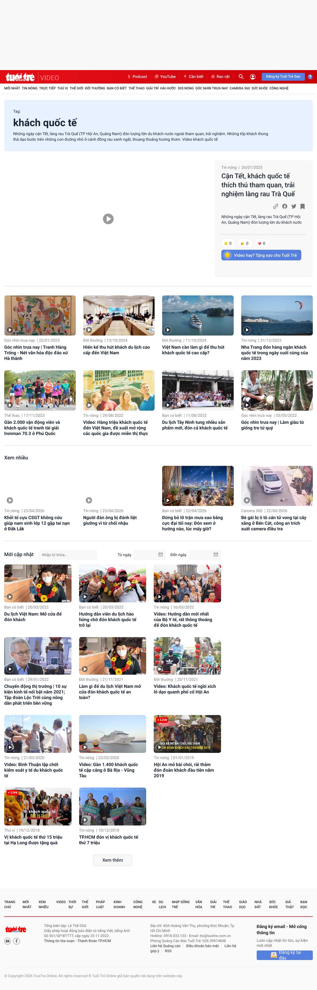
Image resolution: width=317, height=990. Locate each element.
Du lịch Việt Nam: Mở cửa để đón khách (33, 616)
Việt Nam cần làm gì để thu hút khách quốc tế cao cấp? (193, 349)
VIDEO (49, 78)
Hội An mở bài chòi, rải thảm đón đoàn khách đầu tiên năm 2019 (184, 770)
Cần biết (193, 77)
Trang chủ (9, 904)
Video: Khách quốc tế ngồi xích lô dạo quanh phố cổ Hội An (185, 689)
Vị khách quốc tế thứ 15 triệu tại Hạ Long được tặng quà (33, 839)
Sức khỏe (260, 88)
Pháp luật (100, 904)
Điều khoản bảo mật (202, 946)
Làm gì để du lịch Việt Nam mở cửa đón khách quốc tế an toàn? (110, 692)
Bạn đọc (303, 904)
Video (61, 902)
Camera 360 (240, 88)
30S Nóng (186, 88)
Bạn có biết (117, 88)
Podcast (137, 77)
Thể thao (136, 88)
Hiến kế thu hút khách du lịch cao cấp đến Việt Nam (116, 349)
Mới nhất (12, 88)
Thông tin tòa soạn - (60, 941)
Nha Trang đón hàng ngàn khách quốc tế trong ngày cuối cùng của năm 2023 (274, 352)
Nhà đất (257, 904)
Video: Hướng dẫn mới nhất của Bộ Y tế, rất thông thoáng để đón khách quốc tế (183, 619)
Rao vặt (220, 77)
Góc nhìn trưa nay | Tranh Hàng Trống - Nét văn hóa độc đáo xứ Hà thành (36, 352)
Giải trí (152, 88)
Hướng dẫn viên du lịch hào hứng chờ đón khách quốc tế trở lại (107, 619)
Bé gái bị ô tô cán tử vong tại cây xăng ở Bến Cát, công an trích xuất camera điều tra (273, 523)
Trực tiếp (47, 88)
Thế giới (76, 88)
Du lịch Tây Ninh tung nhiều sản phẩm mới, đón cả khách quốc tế (195, 425)
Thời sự (72, 904)
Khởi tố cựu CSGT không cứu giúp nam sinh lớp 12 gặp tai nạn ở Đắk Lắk (37, 523)
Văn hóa (198, 904)
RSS (168, 951)
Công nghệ (278, 88)
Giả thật (289, 904)
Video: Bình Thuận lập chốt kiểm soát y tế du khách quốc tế (33, 770)
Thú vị (62, 88)
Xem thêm (112, 860)
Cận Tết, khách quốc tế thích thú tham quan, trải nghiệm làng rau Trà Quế (258, 185)
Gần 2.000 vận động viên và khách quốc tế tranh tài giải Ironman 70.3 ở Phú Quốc (32, 428)
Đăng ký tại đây (290, 955)
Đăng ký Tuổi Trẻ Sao (283, 77)
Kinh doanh (119, 904)
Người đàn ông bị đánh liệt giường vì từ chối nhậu (110, 520)
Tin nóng (30, 88)
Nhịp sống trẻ (181, 904)
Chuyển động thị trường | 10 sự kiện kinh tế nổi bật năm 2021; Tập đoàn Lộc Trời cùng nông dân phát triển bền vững (35, 695)
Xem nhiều (16, 458)
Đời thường (95, 88)
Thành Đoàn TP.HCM (94, 941)
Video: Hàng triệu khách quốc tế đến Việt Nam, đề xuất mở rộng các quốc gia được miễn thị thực (115, 428)
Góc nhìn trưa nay (212, 88)
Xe (154, 902)
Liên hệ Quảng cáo (165, 946)
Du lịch (162, 904)
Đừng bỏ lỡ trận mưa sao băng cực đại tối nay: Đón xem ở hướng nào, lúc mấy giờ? (192, 523)
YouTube (165, 77)
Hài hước (168, 88)
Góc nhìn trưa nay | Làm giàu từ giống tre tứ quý (272, 425)
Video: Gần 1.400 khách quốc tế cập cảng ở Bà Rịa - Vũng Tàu (108, 770)
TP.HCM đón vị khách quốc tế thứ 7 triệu (108, 839)
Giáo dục (243, 904)
